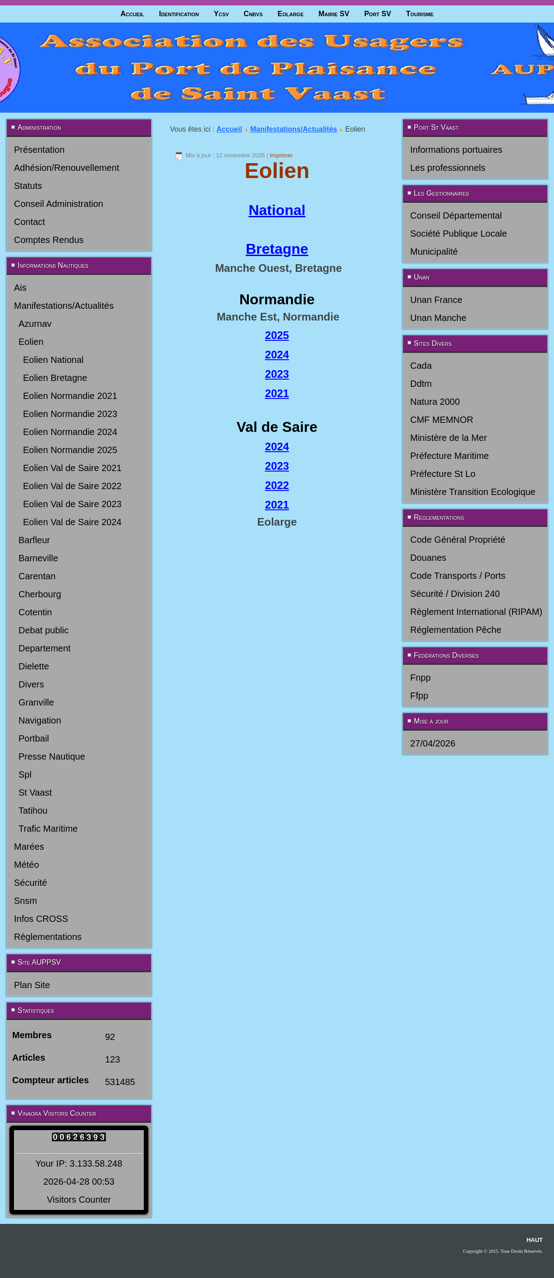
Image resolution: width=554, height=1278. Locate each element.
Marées (29, 847)
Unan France (436, 300)
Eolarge (291, 14)
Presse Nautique (51, 756)
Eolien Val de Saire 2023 (72, 504)
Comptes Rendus (49, 240)
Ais (20, 288)
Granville (36, 702)
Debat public (43, 630)
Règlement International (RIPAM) (476, 612)
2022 (277, 485)
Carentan (36, 576)
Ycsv (221, 14)
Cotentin (35, 612)
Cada (421, 366)
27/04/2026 (432, 743)
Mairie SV (333, 14)
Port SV (377, 14)
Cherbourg (39, 594)
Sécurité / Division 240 (455, 594)
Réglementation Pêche (455, 630)
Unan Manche (438, 318)
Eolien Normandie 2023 (70, 414)
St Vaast (35, 792)
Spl (25, 774)
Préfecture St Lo (443, 474)
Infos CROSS (41, 919)
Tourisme (420, 14)
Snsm (25, 901)
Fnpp (420, 678)
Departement (44, 648)
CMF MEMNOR (441, 420)
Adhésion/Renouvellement (66, 168)
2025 (277, 335)
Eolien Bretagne (55, 378)
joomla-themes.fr (289, 1261)
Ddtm (421, 384)
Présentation (39, 150)
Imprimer (281, 155)
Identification (179, 14)
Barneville (38, 558)
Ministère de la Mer (448, 438)
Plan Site (32, 985)
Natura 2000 (435, 402)
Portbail (33, 738)
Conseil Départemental (456, 215)
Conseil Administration (58, 204)
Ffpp (419, 696)
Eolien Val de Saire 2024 (72, 522)
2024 (277, 354)
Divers (31, 684)
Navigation (39, 720)
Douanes (428, 558)
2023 (277, 374)
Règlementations (48, 937)
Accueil (132, 14)
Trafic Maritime (48, 829)
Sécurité (30, 883)
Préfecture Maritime (449, 456)
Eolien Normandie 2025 (70, 450)
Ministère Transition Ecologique (473, 492)
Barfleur (34, 540)
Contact (29, 222)
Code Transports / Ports (457, 576)
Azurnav (34, 324)
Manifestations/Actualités (64, 306)
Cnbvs (253, 14)
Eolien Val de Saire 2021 (72, 468)
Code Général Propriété (457, 540)
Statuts (28, 186)
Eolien (31, 342)
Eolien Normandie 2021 (70, 396)
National (276, 210)
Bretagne (277, 249)
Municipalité (434, 252)
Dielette (33, 666)
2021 (277, 393)
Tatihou (33, 810)
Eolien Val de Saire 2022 (72, 486)
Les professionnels (447, 168)
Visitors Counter (79, 1200)
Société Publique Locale (458, 233)
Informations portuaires (456, 150)
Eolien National (53, 360)
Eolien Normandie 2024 (70, 432)
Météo (26, 865)
